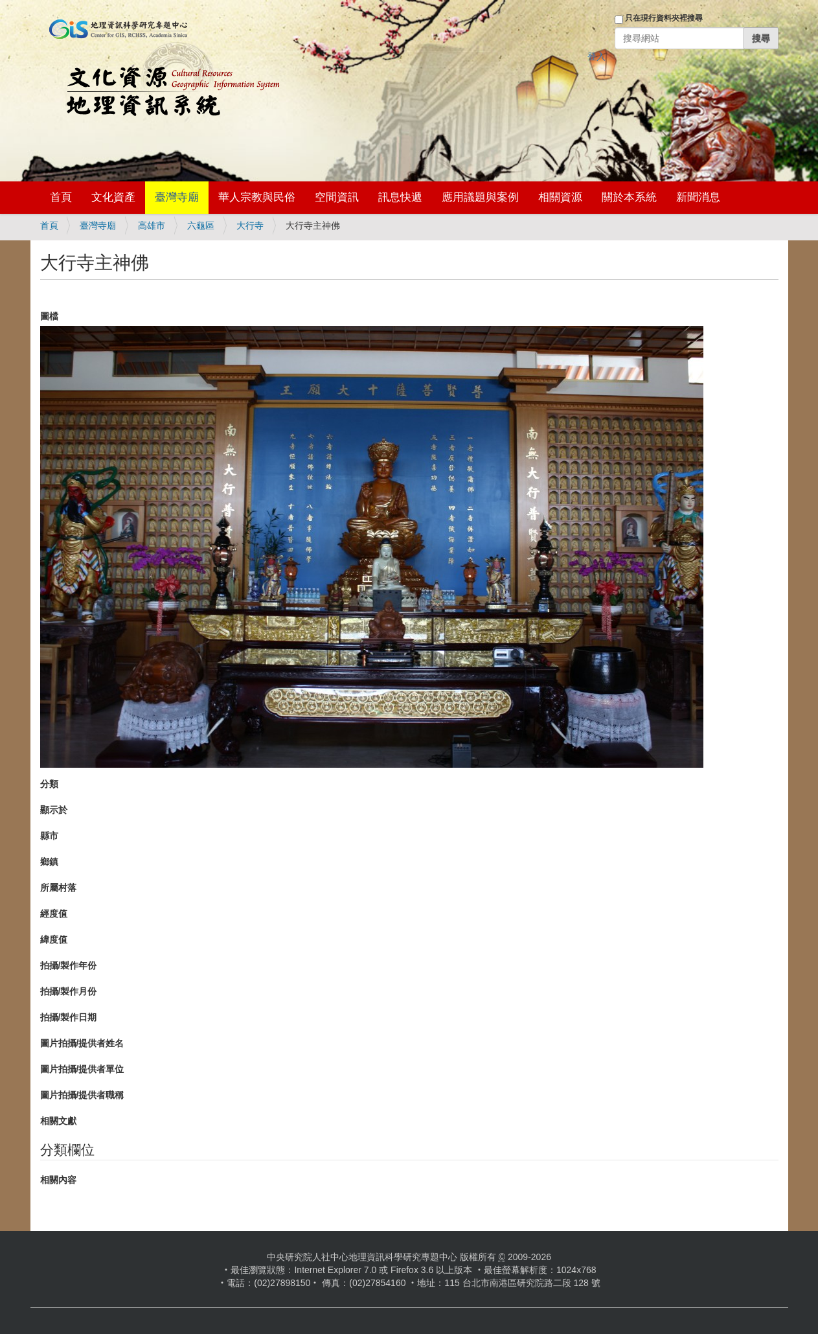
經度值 (53, 913)
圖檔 (49, 316)
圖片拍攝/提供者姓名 (82, 1043)
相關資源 (560, 197)
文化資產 (113, 197)
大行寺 (250, 225)
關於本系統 (629, 197)
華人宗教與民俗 (256, 197)
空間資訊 (337, 197)
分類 (49, 784)
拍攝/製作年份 (68, 965)
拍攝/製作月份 (68, 991)
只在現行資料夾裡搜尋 (664, 18)
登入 (596, 56)
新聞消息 (698, 197)
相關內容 (58, 1180)
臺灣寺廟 (177, 197)
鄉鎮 (49, 862)
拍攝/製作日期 (68, 1017)
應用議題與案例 (480, 197)
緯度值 (53, 939)
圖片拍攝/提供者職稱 (82, 1095)
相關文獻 (58, 1121)
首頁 (61, 197)
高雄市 (151, 225)
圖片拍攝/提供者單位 (82, 1069)
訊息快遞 (400, 197)
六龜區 (200, 225)
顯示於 (53, 810)
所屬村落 (58, 887)
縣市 (49, 836)
